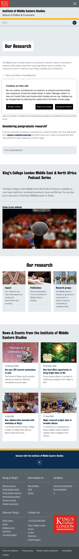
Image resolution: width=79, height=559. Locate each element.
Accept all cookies (64, 107)
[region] (39, 96)
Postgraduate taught (10, 490)
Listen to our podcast (12, 207)
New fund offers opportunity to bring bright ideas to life (57, 371)
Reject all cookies (44, 107)
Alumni (30, 493)
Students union (8, 528)
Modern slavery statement (47, 551)
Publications (35, 287)
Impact (8, 287)
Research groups (63, 287)
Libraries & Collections (63, 486)
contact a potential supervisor (19, 135)
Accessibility (67, 551)
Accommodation (60, 490)
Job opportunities (9, 535)
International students (11, 497)
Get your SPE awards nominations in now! (20, 371)
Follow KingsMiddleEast (13, 150)
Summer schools (9, 500)
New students (33, 486)
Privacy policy (27, 551)
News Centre (7, 521)
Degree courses (9, 486)
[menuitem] (13, 486)
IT (54, 493)
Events (5, 524)
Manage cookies (14, 107)
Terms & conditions (10, 551)
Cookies (5, 555)
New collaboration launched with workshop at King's (19, 422)
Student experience (10, 504)
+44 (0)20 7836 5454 (36, 521)
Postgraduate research (11, 493)
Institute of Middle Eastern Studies (23, 11)
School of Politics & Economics (18, 15)
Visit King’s (6, 531)
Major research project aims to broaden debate (57, 422)
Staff (30, 490)
